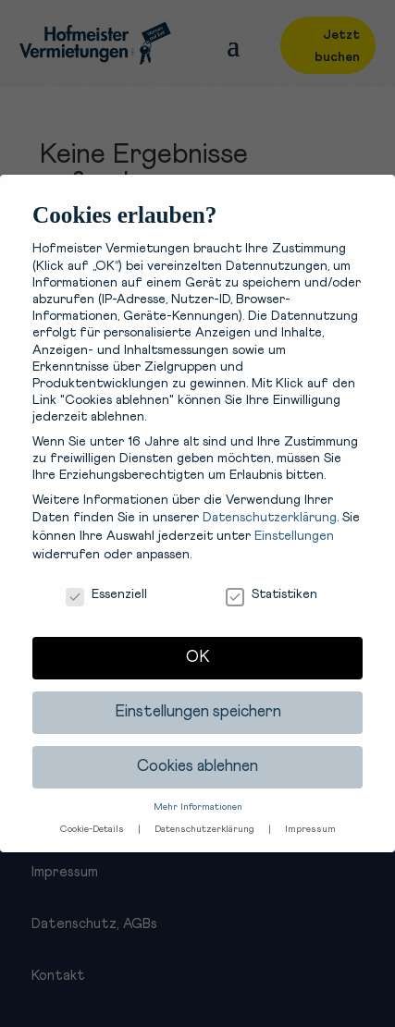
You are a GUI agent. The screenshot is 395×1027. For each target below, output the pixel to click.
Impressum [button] (310, 829)
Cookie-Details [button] (93, 829)
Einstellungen (294, 536)
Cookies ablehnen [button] (197, 766)
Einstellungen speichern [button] (198, 711)
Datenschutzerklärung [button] (205, 829)
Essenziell (106, 594)
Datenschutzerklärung (270, 517)
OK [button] (198, 657)
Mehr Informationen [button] (198, 807)
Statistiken (271, 594)
